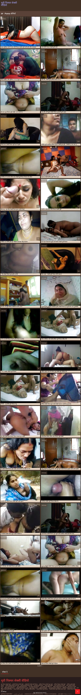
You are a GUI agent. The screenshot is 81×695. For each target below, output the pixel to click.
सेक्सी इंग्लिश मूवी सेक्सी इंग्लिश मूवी (42, 688)
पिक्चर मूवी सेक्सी (43, 685)
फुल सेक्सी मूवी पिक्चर (24, 686)
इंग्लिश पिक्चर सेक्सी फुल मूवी (44, 684)
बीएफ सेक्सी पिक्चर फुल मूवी (49, 686)
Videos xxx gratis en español (33, 692)
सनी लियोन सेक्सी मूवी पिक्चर (71, 687)
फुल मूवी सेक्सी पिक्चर (12, 686)
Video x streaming (50, 692)
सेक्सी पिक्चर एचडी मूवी (57, 688)
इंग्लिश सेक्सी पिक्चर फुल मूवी (7, 685)
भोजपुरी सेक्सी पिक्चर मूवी (11, 687)
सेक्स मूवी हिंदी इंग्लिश (16, 688)
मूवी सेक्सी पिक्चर (32, 687)
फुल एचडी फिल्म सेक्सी (53, 685)
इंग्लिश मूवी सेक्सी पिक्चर (70, 684)
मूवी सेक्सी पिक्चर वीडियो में (44, 687)
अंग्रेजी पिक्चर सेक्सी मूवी (17, 684)
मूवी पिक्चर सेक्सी (23, 687)
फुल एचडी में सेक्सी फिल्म (65, 685)
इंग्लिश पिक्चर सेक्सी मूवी (58, 684)
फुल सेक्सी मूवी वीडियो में (35, 686)
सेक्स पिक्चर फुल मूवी (5, 688)
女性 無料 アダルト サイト (64, 692)
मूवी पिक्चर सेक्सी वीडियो (6, 692)
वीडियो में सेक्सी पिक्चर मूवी (57, 687)
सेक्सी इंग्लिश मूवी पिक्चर (28, 688)
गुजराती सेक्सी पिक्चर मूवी (21, 685)
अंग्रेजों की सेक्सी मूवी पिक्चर (30, 684)
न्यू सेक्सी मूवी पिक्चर (32, 685)
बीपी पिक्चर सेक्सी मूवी (61, 686)
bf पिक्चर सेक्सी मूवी (5, 684)
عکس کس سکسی (18, 692)
